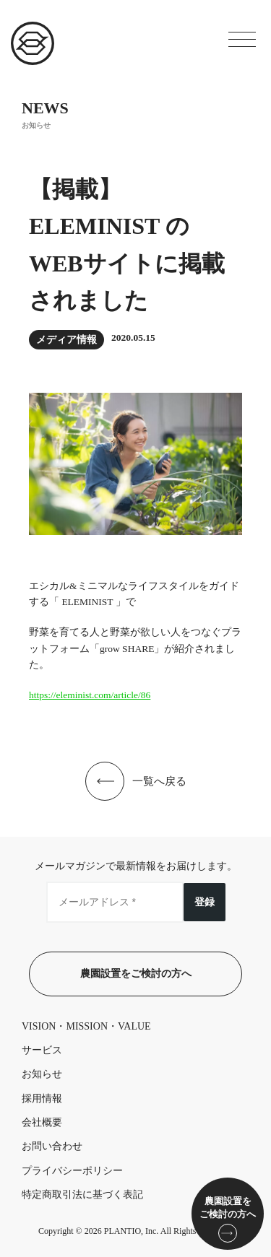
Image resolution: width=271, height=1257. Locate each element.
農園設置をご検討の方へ (136, 973)
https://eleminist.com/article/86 (89, 695)
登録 (204, 902)
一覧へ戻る (159, 781)
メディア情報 (66, 339)
